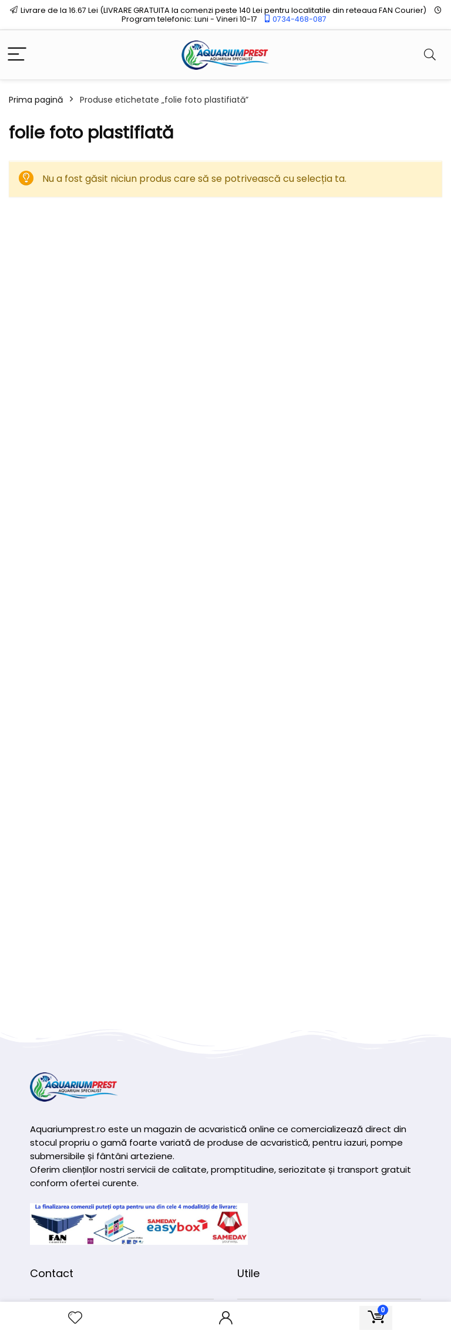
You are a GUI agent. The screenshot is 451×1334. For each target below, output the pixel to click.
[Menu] (17, 54)
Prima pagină (36, 100)
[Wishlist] (75, 1318)
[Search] (430, 54)
